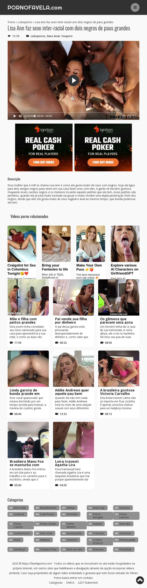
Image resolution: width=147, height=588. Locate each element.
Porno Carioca (124, 515)
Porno (11, 22)
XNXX (17, 540)
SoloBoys (19, 549)
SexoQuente (74, 533)
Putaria (97, 524)
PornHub (71, 514)
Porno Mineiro (71, 525)
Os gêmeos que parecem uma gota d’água (116, 322)
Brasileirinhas (48, 507)
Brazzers (98, 549)
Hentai (70, 507)
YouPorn (71, 540)
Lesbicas (19, 514)
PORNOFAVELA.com (34, 7)
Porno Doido (48, 524)
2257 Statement (88, 582)
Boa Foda (20, 507)
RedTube (124, 524)
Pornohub (125, 549)
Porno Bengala (98, 515)
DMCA (70, 582)
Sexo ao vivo (74, 549)
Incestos (124, 507)
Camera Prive (48, 549)
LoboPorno (47, 514)
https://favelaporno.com (37, 563)
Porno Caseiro (18, 525)
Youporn (67, 36)
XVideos (45, 540)
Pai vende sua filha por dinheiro (71, 321)
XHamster (125, 533)
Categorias (56, 582)
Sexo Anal (53, 36)
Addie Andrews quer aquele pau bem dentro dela (72, 393)
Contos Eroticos (98, 541)
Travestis (98, 533)
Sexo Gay (99, 507)
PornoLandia (127, 540)
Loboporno (25, 22)
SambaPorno (22, 533)
